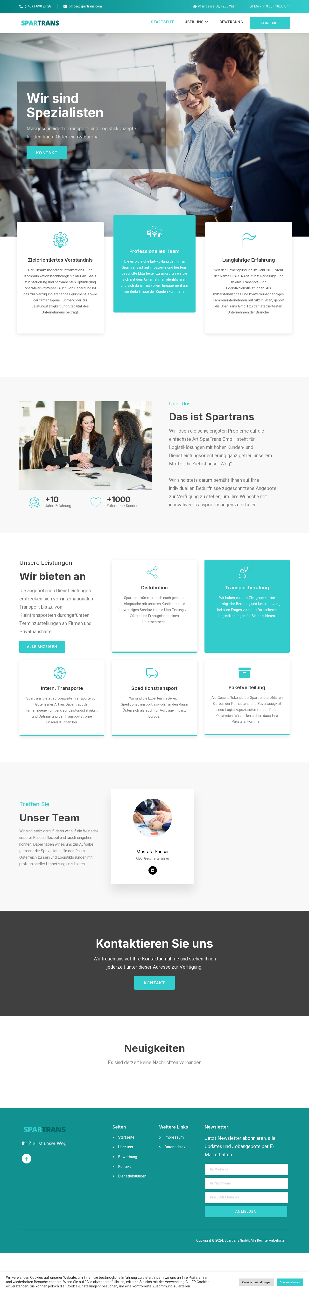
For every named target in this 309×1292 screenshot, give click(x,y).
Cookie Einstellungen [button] (256, 1282)
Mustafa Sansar (152, 890)
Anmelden (246, 1250)
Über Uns (194, 23)
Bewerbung (230, 23)
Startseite (158, 23)
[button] (270, 23)
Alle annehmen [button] (290, 1282)
